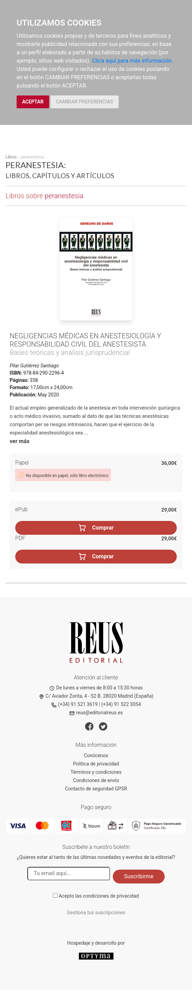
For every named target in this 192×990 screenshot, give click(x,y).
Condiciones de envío (96, 780)
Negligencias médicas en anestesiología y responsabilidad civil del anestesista (85, 340)
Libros (11, 157)
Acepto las (99, 896)
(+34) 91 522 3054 (121, 704)
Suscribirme (138, 876)
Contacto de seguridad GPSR (96, 788)
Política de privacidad (96, 764)
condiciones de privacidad (111, 896)
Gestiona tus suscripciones (96, 912)
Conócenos (96, 755)
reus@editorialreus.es (96, 712)
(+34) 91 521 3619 (74, 704)
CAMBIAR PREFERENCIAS (84, 101)
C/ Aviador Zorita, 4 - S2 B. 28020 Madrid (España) (96, 696)
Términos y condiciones (96, 772)
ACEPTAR (33, 101)
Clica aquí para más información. (132, 60)
